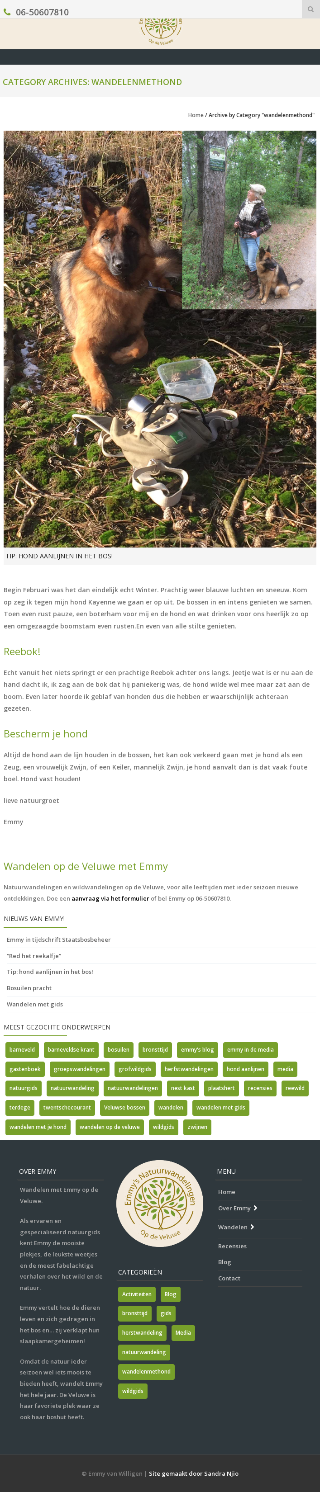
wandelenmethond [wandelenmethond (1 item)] (146, 1371)
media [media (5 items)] (285, 1069)
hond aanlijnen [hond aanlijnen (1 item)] (245, 1069)
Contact (229, 1278)
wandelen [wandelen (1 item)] (170, 1107)
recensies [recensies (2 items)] (260, 1088)
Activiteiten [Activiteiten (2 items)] (137, 1294)
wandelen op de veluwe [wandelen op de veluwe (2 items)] (110, 1127)
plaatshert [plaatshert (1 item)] (221, 1088)
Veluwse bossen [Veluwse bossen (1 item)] (124, 1107)
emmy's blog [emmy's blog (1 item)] (197, 1049)
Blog (224, 1262)
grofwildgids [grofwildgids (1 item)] (135, 1069)
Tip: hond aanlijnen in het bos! (59, 556)
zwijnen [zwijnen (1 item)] (197, 1127)
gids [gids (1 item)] (166, 1313)
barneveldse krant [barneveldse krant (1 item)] (71, 1049)
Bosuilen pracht (29, 988)
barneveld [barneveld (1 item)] (22, 1049)
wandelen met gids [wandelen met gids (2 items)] (220, 1107)
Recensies (232, 1246)
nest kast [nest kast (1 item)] (183, 1088)
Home (196, 115)
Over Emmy (234, 1208)
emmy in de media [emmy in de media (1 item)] (250, 1049)
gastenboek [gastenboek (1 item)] (25, 1069)
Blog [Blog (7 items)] (171, 1294)
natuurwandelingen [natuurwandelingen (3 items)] (133, 1088)
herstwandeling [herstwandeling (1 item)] (142, 1332)
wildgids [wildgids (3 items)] (163, 1127)
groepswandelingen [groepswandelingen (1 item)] (79, 1069)
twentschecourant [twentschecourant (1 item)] (67, 1107)
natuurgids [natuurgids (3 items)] (24, 1088)
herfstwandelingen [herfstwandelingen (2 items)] (189, 1069)
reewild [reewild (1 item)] (295, 1088)
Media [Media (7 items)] (183, 1332)
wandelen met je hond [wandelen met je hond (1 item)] (38, 1127)
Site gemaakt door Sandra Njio (194, 1473)
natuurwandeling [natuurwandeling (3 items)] (144, 1352)
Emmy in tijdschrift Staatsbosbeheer (59, 939)
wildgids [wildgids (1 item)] (132, 1391)
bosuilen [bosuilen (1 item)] (118, 1049)
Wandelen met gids (35, 1004)
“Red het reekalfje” (34, 956)
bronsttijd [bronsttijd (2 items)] (155, 1049)
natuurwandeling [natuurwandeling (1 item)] (73, 1088)
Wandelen (233, 1227)
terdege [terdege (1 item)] (20, 1107)
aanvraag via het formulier (110, 898)
